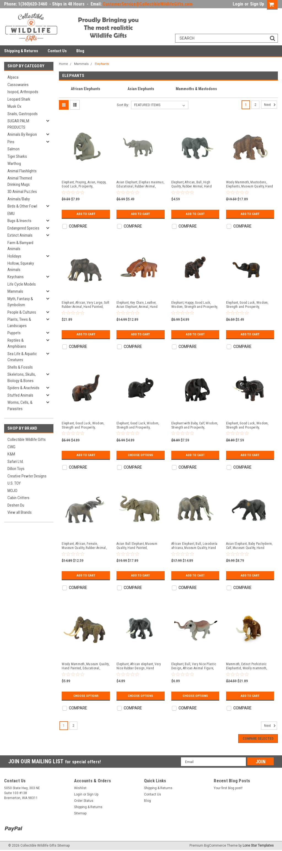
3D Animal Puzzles (22, 191)
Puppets (14, 332)
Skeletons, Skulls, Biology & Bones (21, 377)
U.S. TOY (14, 483)
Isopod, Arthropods (22, 91)
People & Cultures (21, 312)
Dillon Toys (16, 468)
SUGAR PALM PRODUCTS (18, 124)
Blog (80, 50)
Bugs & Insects (19, 220)
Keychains (15, 276)
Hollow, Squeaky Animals (20, 266)
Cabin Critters (18, 497)
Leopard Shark (18, 99)
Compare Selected (258, 739)
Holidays (14, 256)
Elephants (102, 64)
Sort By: (123, 105)
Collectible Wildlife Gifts (26, 439)
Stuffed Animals (20, 395)
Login (238, 4)
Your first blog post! (228, 788)
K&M (11, 454)
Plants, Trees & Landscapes (19, 322)
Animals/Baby (18, 199)
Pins (10, 141)
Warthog (14, 163)
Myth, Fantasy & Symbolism (20, 302)
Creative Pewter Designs (27, 476)
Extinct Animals (19, 235)
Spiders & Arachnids (23, 387)
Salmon (13, 149)
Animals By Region (22, 134)
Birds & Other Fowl (22, 206)
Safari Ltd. (15, 461)
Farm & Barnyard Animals (20, 246)
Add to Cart (86, 214)
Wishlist (80, 788)
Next (270, 104)
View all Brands (19, 512)
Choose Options (140, 455)
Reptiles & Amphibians (16, 343)
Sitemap (80, 813)
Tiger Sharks (17, 156)
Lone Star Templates (258, 845)
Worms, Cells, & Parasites (19, 405)
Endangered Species (23, 228)
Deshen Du (15, 505)
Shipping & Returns (21, 50)
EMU (11, 213)
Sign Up (257, 4)
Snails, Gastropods (22, 113)
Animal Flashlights (22, 170)
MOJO (12, 490)
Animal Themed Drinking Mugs (19, 181)
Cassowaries (18, 84)
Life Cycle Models (21, 284)
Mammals (15, 291)
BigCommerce (215, 845)
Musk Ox (14, 106)
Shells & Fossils (20, 367)
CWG (11, 446)
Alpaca (12, 77)
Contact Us (57, 50)
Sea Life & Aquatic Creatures (22, 357)
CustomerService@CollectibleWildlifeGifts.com (147, 4)
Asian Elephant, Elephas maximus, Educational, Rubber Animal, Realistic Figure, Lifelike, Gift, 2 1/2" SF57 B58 (140, 184)
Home (63, 64)
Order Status (83, 801)
